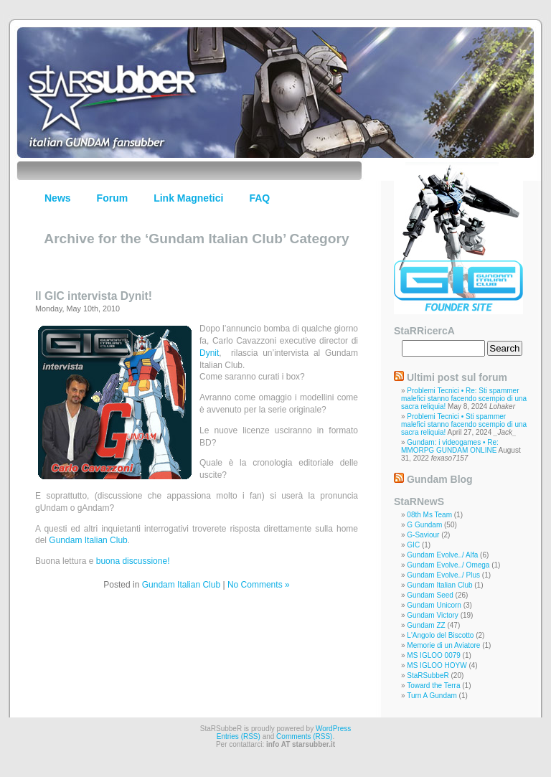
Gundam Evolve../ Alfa (442, 555)
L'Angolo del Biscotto (440, 635)
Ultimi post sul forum (457, 377)
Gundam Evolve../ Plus (443, 575)
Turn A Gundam (432, 696)
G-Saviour (423, 535)
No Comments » (258, 585)
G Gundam (424, 525)
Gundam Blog (440, 479)
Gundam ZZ (426, 625)
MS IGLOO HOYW (436, 665)
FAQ (259, 198)
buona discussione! (133, 561)
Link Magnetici (188, 198)
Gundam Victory (432, 615)
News (57, 198)
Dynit (209, 353)
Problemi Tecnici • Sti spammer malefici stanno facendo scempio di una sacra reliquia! (464, 424)
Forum (112, 198)
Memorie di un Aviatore (443, 645)
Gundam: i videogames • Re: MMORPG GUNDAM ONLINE (450, 446)
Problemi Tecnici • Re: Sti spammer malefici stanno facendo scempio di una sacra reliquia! (464, 398)
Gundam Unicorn (434, 605)
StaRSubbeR (427, 675)
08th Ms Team (429, 515)
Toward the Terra (433, 685)
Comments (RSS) (304, 736)
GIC (413, 545)
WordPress (333, 729)
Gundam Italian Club (88, 540)
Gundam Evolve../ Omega (448, 565)
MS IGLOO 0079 (433, 655)
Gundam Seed (430, 595)
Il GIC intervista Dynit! (93, 296)
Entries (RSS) (238, 736)
